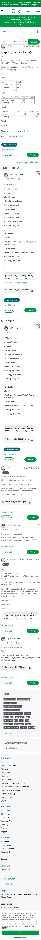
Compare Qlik (6, 821)
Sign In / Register (33, 11)
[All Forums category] (4, 747)
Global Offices (6, 866)
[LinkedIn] (7, 884)
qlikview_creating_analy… (13, 713)
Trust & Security (7, 848)
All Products (5, 762)
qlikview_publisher (22, 717)
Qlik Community (8, 879)
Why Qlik (4, 801)
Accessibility (6, 852)
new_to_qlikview (10, 699)
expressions (19, 724)
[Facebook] (12, 884)
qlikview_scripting (10, 703)
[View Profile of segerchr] (13, 46)
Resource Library (8, 810)
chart (12, 717)
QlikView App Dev (16, 136)
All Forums (12, 748)
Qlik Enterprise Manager (10, 790)
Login (29, 2)
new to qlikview (23, 699)
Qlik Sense (5, 769)
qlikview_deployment (11, 710)
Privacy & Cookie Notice (11, 907)
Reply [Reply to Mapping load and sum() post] (32, 155)
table (27, 720)
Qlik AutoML (6, 773)
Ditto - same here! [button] (9, 145)
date (16, 720)
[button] (38, 45)
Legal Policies (6, 904)
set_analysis (8, 724)
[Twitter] (2, 884)
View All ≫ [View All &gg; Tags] (7, 734)
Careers (4, 859)
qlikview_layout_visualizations (19, 131)
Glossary (4, 825)
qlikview (27, 713)
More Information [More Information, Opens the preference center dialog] (20, 937)
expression (8, 720)
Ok (20, 932)
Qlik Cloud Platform (8, 765)
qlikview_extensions (11, 727)
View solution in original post (15, 283)
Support (4, 832)
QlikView (5, 31)
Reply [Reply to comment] (30, 310)
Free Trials (5, 817)
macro (28, 724)
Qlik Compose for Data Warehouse (15, 787)
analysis (23, 727)
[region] (20, 925)
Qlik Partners (6, 814)
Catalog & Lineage (8, 794)
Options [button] (37, 31)
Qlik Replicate (6, 780)
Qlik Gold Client (7, 797)
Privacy (4, 855)
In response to (13, 476)
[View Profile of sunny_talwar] (17, 175)
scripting (32, 727)
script (6, 717)
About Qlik (5, 841)
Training (4, 828)
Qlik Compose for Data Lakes (13, 783)
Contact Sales (6, 869)
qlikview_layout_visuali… (12, 706)
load (21, 720)
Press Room (6, 845)
